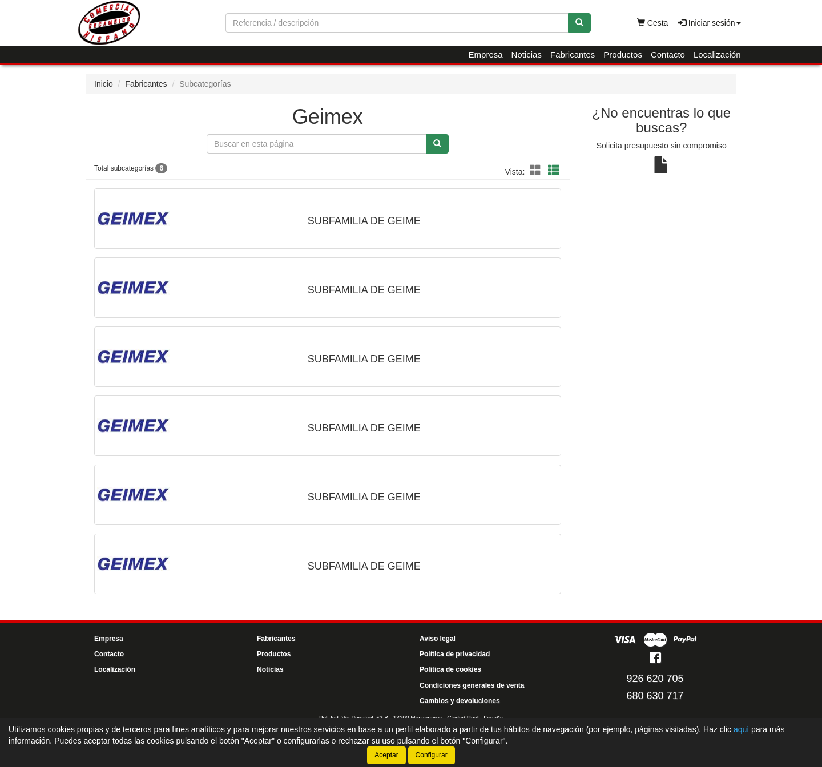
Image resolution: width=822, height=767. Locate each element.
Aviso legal (438, 639)
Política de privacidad (455, 654)
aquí (741, 729)
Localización (717, 54)
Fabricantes (572, 54)
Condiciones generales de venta (472, 685)
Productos (622, 54)
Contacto (668, 54)
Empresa (486, 54)
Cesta (652, 22)
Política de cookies (450, 669)
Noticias (526, 54)
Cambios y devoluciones (460, 701)
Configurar (432, 755)
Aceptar (386, 755)
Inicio (103, 83)
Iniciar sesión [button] (709, 22)
